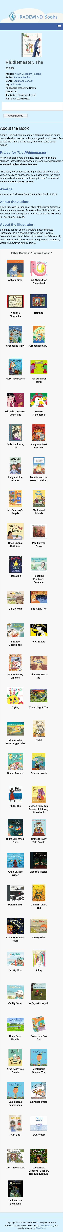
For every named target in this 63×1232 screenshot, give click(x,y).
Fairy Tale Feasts (15, 378)
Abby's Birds (15, 280)
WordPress (41, 1228)
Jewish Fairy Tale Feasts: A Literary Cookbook (39, 809)
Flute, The (15, 806)
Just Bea (15, 1134)
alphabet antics (38, 1102)
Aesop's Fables (38, 871)
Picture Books (22, 77)
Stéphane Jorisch (23, 81)
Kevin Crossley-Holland (28, 73)
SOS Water (39, 1134)
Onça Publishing (47, 1225)
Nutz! (39, 740)
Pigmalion (15, 576)
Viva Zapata (38, 641)
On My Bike (38, 937)
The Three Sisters (15, 1167)
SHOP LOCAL (15, 115)
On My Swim (15, 1003)
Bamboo (39, 313)
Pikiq (38, 970)
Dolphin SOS (15, 904)
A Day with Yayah (38, 1003)
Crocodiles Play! (15, 345)
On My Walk (15, 608)
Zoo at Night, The (38, 707)
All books (16, 84)
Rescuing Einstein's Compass (38, 579)
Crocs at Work (39, 773)
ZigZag (15, 707)
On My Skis (15, 970)
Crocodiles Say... (38, 345)
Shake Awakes (15, 773)
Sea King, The (39, 608)
